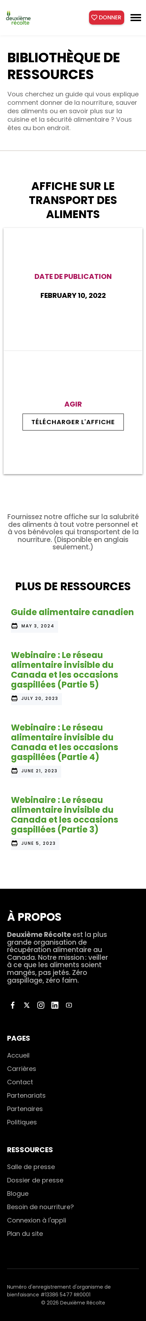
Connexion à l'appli (36, 1220)
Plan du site (25, 1233)
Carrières (21, 1068)
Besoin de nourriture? (40, 1206)
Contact (20, 1082)
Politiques (22, 1122)
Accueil (18, 1055)
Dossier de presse (35, 1180)
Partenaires (25, 1108)
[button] (136, 17)
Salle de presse (31, 1166)
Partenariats (26, 1095)
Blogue (17, 1193)
